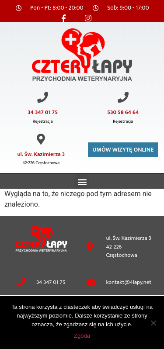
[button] (82, 181)
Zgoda (82, 335)
